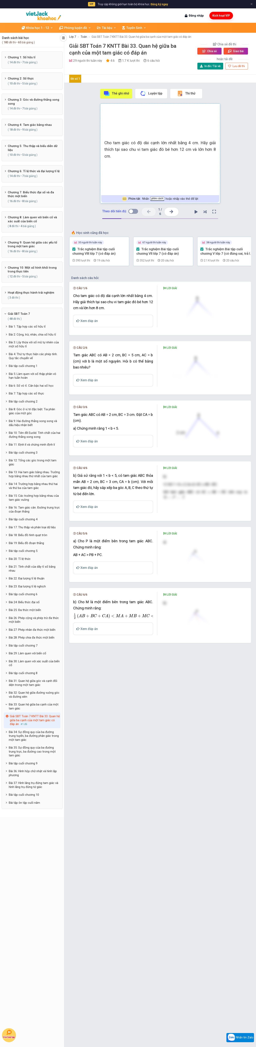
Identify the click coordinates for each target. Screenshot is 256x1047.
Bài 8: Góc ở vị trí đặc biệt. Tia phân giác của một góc (32, 411)
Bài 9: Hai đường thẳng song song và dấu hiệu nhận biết (33, 423)
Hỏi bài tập (9, 1034)
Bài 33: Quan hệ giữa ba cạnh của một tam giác (33, 706)
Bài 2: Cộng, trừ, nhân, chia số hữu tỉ (32, 334)
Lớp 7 (72, 36)
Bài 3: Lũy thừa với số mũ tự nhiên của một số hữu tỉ (34, 344)
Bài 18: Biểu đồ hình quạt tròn (28, 535)
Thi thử (186, 93)
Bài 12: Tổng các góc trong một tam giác (32, 462)
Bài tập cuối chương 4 (23, 519)
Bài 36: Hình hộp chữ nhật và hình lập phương (33, 773)
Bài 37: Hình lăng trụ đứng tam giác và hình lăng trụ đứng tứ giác (33, 785)
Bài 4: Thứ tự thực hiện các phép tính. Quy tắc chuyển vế (33, 356)
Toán (84, 36)
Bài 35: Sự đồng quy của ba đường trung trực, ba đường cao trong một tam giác (32, 751)
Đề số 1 (75, 78)
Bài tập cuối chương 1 (23, 366)
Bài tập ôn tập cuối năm (24, 803)
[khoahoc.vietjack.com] (43, 15)
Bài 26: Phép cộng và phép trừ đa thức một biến (34, 620)
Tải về (210, 66)
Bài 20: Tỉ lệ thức (20, 559)
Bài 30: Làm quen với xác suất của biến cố (34, 663)
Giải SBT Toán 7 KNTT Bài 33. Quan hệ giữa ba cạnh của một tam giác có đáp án (141, 36)
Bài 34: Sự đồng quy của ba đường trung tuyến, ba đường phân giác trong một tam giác (34, 736)
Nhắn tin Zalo (240, 1038)
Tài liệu (106, 28)
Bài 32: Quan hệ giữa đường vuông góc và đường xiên (34, 694)
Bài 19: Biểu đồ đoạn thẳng (26, 543)
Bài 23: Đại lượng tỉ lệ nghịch (27, 586)
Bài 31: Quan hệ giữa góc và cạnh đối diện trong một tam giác (33, 683)
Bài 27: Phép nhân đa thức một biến (32, 630)
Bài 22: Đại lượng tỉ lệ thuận (26, 578)
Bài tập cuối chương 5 (23, 551)
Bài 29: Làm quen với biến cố (27, 653)
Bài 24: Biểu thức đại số (24, 602)
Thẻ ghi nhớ (116, 93)
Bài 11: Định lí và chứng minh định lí (32, 444)
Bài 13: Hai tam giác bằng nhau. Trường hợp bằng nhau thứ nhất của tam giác (34, 474)
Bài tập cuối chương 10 (24, 795)
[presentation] (174, 624)
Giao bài (236, 51)
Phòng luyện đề (75, 28)
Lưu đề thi (236, 66)
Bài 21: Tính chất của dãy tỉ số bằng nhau (32, 568)
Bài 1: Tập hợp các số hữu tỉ (27, 326)
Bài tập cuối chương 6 (23, 594)
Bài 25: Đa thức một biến (25, 610)
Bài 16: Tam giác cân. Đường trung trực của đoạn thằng (34, 509)
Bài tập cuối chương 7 (23, 645)
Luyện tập (151, 93)
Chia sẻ (209, 51)
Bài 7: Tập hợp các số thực (26, 393)
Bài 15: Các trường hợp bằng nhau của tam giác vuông (34, 498)
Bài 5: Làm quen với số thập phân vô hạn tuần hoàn (32, 376)
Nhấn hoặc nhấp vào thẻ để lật (160, 198)
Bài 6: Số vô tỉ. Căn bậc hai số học (31, 385)
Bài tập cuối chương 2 (23, 401)
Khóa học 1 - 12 (37, 28)
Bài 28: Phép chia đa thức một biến (31, 637)
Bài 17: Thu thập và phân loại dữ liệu (32, 527)
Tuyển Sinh (134, 28)
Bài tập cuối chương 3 (23, 452)
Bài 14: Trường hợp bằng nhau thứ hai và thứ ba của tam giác (33, 486)
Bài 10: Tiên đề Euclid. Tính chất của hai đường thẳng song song (34, 435)
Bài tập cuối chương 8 (23, 673)
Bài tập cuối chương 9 (23, 763)
